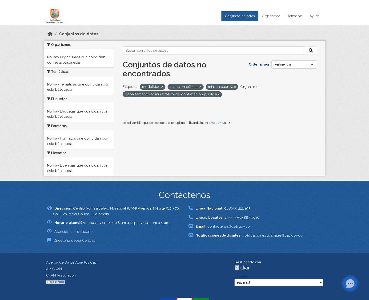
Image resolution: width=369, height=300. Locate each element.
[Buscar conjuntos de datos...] (214, 50)
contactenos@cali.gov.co (228, 226)
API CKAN (54, 269)
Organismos (271, 16)
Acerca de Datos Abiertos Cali (71, 262)
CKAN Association (61, 275)
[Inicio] (50, 33)
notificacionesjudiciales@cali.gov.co (272, 235)
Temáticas (295, 16)
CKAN (242, 267)
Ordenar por (259, 64)
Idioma (240, 276)
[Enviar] (311, 50)
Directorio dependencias (74, 240)
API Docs (223, 123)
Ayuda (314, 16)
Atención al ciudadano (73, 232)
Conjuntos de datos (240, 16)
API (207, 123)
